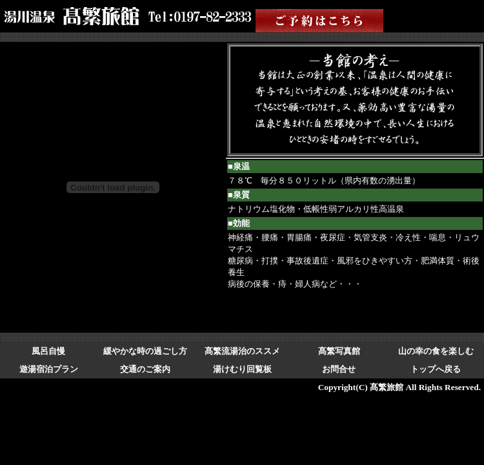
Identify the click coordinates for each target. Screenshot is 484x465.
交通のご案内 (145, 369)
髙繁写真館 (339, 351)
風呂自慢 (48, 351)
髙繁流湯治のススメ (242, 351)
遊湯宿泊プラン (48, 369)
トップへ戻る (435, 369)
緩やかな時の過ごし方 (145, 351)
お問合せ (339, 369)
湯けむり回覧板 (242, 369)
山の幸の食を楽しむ (436, 351)
